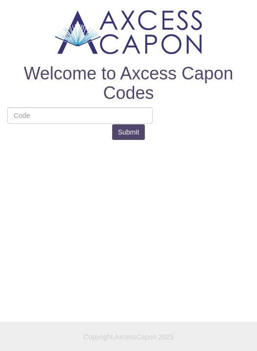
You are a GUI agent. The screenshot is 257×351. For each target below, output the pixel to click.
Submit (128, 132)
